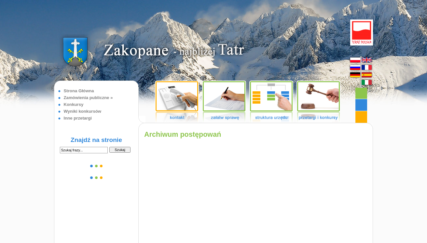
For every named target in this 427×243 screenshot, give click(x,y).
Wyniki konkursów (83, 111)
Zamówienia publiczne (86, 97)
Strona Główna (79, 90)
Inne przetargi (78, 118)
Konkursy (74, 104)
